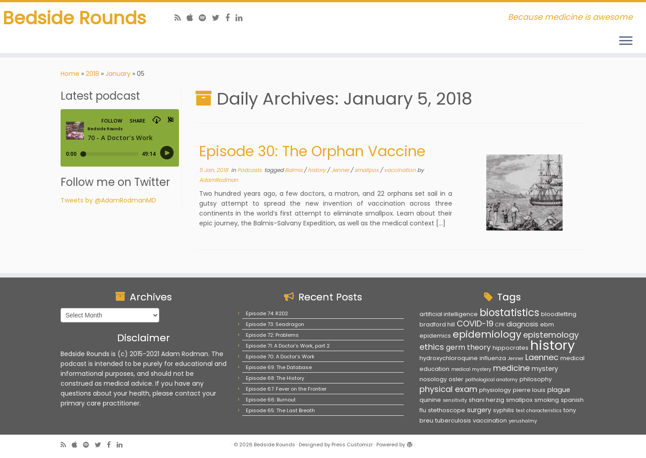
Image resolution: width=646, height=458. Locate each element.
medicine (511, 368)
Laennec (542, 357)
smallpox (367, 170)
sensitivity (455, 400)
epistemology (551, 334)
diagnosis (522, 324)
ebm (547, 324)
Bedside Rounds (74, 18)
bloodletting (558, 314)
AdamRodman (218, 180)
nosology (433, 379)
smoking (546, 400)
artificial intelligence (448, 314)
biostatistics (509, 312)
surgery (479, 409)
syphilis (503, 410)
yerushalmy (523, 421)
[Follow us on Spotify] (205, 17)
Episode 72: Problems (272, 335)
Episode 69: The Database (279, 367)
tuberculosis (453, 420)
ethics (431, 346)
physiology (495, 390)
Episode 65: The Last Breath (280, 410)
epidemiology (487, 334)
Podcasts (250, 170)
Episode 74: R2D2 (267, 313)
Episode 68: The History (275, 378)
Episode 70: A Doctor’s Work (280, 356)
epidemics (435, 335)
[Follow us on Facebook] (230, 17)
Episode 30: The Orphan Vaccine (312, 151)
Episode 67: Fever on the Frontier (286, 388)
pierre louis (529, 390)
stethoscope (446, 410)
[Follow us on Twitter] (218, 17)
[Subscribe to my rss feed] (181, 17)
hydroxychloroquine (448, 358)
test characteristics (539, 410)
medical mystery (471, 369)
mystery (545, 368)
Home (70, 73)
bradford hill (437, 324)
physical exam (448, 389)
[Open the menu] (626, 41)
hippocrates (510, 348)
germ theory (468, 347)
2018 (92, 73)
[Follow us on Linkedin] (242, 17)
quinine (430, 400)
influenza (493, 358)
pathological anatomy (491, 379)
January (118, 73)
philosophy (535, 379)
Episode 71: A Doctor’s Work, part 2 (288, 345)
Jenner (340, 170)
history (317, 170)
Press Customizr (352, 444)
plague (558, 389)
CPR (500, 324)
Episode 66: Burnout (271, 399)
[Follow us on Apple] (193, 17)
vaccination (400, 170)
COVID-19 (475, 323)
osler (456, 379)
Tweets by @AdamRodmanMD (108, 200)
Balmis (294, 170)
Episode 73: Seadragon (275, 324)
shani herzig (486, 400)
